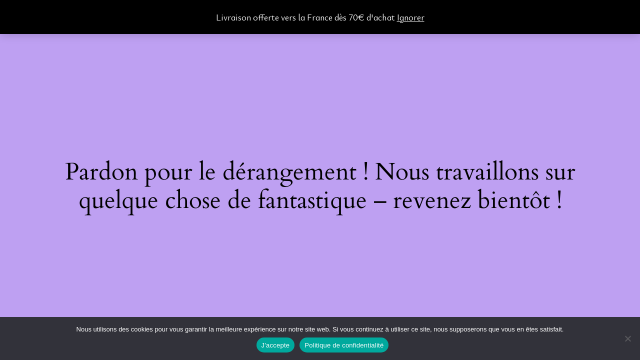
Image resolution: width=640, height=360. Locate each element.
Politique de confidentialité (344, 345)
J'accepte (276, 345)
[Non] (627, 339)
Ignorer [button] (410, 17)
